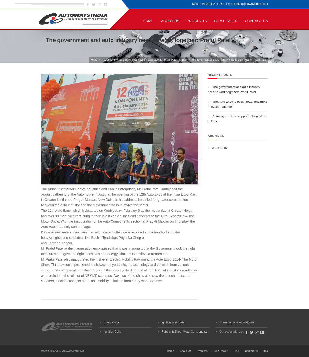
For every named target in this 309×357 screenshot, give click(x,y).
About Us (170, 21)
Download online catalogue (236, 322)
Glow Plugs (111, 322)
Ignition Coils (112, 331)
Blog (184, 59)
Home (148, 21)
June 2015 (219, 148)
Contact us (256, 21)
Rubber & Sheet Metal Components (184, 331)
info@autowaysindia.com (252, 4)
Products (197, 21)
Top (266, 351)
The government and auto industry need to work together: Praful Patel (139, 59)
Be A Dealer (226, 21)
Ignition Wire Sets (173, 322)
